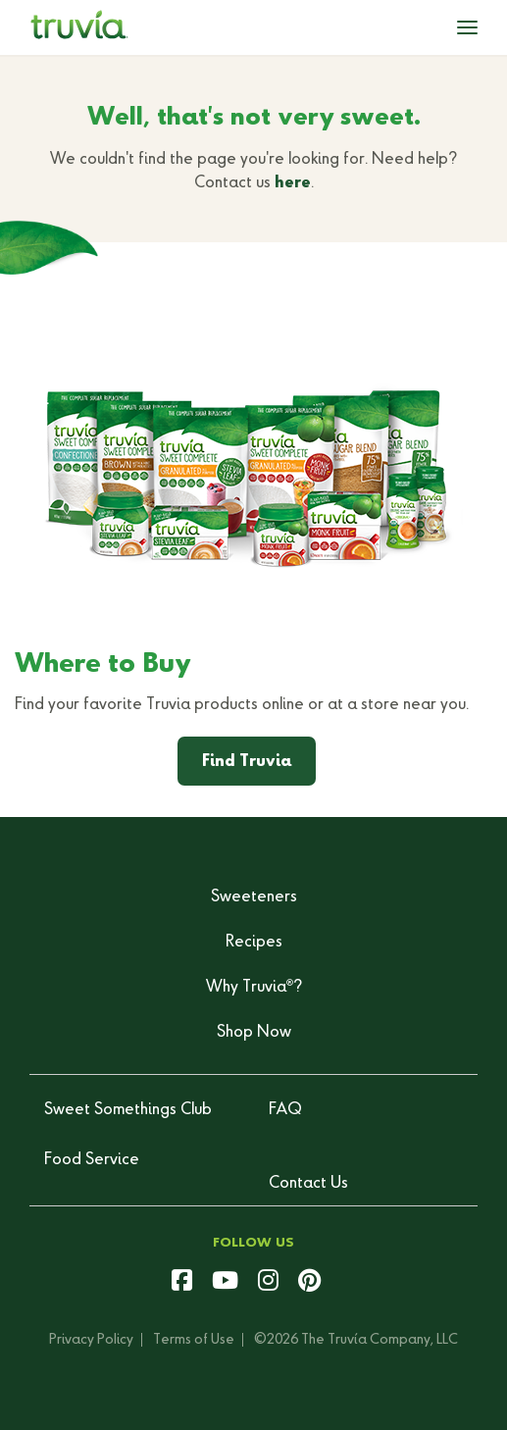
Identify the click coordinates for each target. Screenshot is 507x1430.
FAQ (285, 1110)
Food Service (91, 1160)
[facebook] (182, 1283)
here (293, 183)
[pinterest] (309, 1283)
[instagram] (268, 1283)
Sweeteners (254, 897)
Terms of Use (193, 1340)
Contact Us (308, 1184)
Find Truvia (246, 762)
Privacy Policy (91, 1340)
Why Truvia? (254, 988)
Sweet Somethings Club (128, 1110)
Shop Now (254, 1033)
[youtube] (225, 1283)
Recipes (254, 942)
